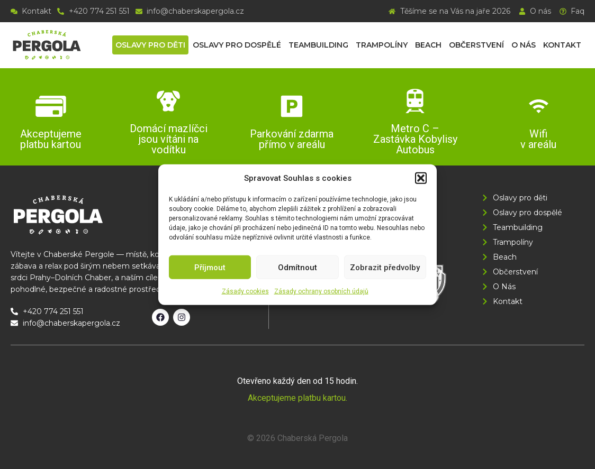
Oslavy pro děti (150, 45)
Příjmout (210, 267)
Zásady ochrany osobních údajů (321, 291)
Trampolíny (382, 45)
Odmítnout (297, 267)
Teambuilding (318, 45)
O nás (523, 45)
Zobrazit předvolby (385, 267)
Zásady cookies (245, 291)
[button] (421, 178)
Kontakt (562, 45)
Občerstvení (476, 45)
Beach (428, 45)
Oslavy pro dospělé (237, 45)
